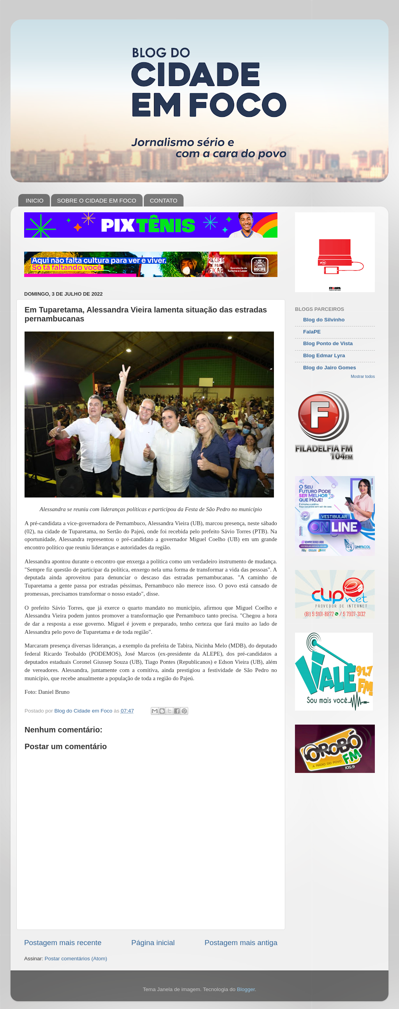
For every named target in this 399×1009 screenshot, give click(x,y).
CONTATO (163, 200)
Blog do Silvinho (324, 320)
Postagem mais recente (62, 942)
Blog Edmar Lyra (324, 355)
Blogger (246, 989)
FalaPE (312, 332)
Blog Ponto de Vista (328, 343)
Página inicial (153, 942)
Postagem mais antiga (241, 942)
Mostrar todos (363, 376)
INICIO (35, 200)
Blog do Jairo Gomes (329, 367)
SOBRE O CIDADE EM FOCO (96, 200)
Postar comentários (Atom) (76, 958)
